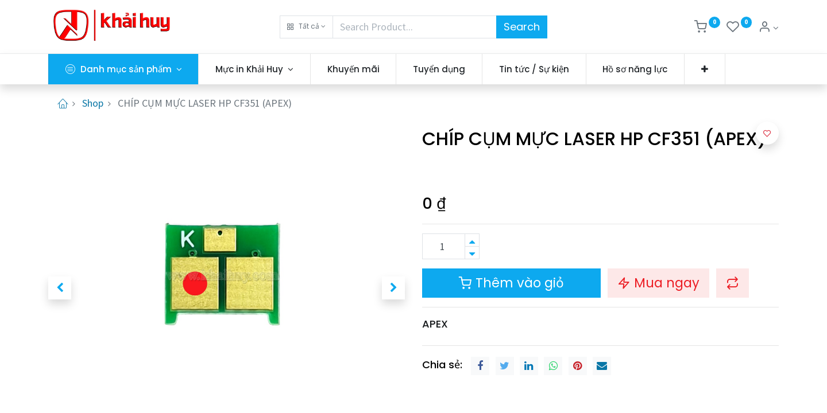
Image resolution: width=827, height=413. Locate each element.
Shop (92, 103)
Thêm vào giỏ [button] (511, 283)
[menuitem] (353, 69)
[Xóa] (472, 253)
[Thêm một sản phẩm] (472, 240)
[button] (306, 26)
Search (522, 27)
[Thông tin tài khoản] (768, 27)
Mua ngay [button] (658, 283)
